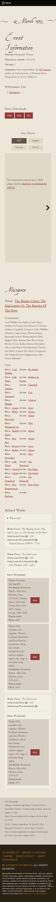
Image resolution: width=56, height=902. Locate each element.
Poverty (15, 446)
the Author (33, 369)
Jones (30, 408)
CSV (29, 115)
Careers (7, 856)
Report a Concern (34, 853)
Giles (30, 423)
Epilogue (9, 496)
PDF (19, 140)
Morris (31, 416)
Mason (31, 431)
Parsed (36, 147)
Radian (15, 450)
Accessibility (10, 853)
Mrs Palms (33, 469)
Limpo (15, 408)
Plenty (15, 412)
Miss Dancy (33, 485)
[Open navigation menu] (3, 3)
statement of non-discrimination (35, 893)
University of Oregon (18, 865)
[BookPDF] (28, 208)
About (41, 856)
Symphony (10, 481)
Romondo (9, 419)
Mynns (31, 412)
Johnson (32, 400)
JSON (9, 115)
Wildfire (8, 404)
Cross (30, 446)
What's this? (15, 518)
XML (19, 115)
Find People (9, 860)
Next (47, 208)
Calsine (15, 473)
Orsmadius (10, 458)
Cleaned (19, 147)
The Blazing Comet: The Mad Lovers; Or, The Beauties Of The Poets (25, 306)
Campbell (32, 385)
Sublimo (9, 389)
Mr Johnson (44, 70)
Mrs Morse (33, 473)
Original (35, 140)
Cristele (15, 469)
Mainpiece (14, 92)
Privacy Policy (25, 856)
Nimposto (9, 396)
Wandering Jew (12, 427)
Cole (30, 392)
